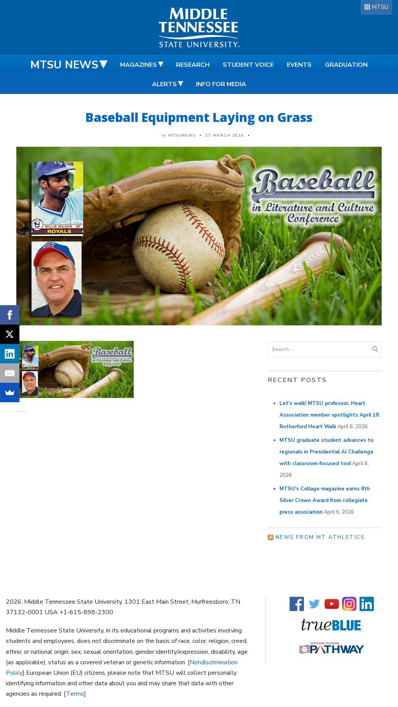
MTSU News (64, 64)
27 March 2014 (224, 135)
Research (192, 65)
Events (299, 65)
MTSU (380, 7)
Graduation (346, 65)
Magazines (138, 65)
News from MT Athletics (320, 537)
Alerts (164, 84)
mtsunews (182, 135)
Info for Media (221, 84)
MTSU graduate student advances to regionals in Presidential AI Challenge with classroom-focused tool (326, 452)
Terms (75, 694)
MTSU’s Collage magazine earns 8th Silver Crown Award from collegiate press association (324, 500)
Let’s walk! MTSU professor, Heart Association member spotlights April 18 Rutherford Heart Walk (329, 415)
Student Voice (248, 65)
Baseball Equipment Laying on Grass (199, 117)
